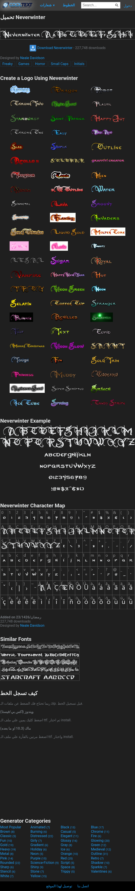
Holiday (38, 849)
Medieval (101, 849)
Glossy (69, 840)
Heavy (8, 849)
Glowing (100, 840)
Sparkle (99, 867)
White (7, 876)
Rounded (10, 863)
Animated (40, 827)
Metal (7, 854)
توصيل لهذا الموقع (59, 886)
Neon (36, 854)
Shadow (100, 863)
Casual (68, 831)
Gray (66, 845)
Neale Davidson (32, 58)
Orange (69, 854)
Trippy (68, 871)
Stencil (7, 871)
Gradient (39, 845)
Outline (99, 854)
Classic (8, 836)
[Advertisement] (67, 777)
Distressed (41, 836)
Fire (96, 836)
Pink (6, 858)
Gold (7, 845)
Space (68, 867)
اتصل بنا (83, 886)
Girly (36, 840)
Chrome (100, 831)
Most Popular (10, 827)
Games (23, 64)
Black (68, 827)
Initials (79, 64)
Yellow (38, 876)
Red (67, 858)
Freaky (7, 64)
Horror (40, 64)
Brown (7, 831)
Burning (38, 831)
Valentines (101, 871)
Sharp (7, 867)
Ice (65, 849)
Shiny (36, 867)
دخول (128, 6)
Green (98, 845)
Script (67, 863)
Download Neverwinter (51, 48)
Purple (38, 858)
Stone (37, 871)
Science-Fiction (44, 863)
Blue (97, 827)
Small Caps (59, 64)
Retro (97, 858)
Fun (6, 840)
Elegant (69, 836)
